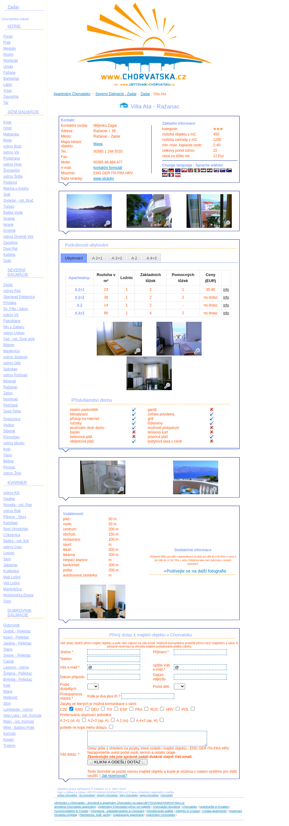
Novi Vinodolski (15, 529)
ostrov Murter (14, 443)
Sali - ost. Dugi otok (19, 339)
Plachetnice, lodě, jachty (95, 817)
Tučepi (8, 206)
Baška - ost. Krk (16, 541)
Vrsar (7, 90)
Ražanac (10, 387)
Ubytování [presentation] (74, 258)
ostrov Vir (10, 315)
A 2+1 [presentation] (97, 258)
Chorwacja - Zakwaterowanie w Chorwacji (117, 813)
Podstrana (11, 158)
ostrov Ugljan (13, 333)
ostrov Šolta (12, 176)
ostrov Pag (11, 291)
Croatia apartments (214, 813)
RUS (157, 709)
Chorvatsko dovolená (166, 809)
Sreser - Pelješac (17, 655)
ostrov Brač (12, 146)
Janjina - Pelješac (17, 643)
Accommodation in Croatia (71, 813)
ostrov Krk (11, 493)
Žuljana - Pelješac (17, 673)
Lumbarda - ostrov (18, 709)
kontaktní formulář (107, 168)
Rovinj (8, 54)
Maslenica (11, 351)
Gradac (9, 218)
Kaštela (9, 255)
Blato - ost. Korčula (18, 721)
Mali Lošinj (11, 577)
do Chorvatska (87, 797)
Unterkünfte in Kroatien (214, 809)
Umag (8, 66)
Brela (7, 140)
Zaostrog (10, 243)
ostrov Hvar (12, 164)
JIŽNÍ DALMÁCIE (23, 112)
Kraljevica (11, 571)
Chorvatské (167, 797)
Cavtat (8, 661)
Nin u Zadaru (13, 327)
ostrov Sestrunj (15, 357)
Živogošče (11, 170)
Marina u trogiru (16, 188)
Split (6, 194)
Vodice (8, 425)
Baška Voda (13, 212)
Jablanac (10, 565)
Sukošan (10, 369)
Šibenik (9, 431)
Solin (7, 261)
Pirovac (9, 467)
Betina (8, 461)
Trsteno (9, 746)
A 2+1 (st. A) (73, 721)
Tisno (7, 455)
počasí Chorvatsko (67, 797)
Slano (8, 649)
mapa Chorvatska (149, 797)
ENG (82, 709)
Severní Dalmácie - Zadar (116, 94)
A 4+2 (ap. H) (150, 721)
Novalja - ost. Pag (17, 505)
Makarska (11, 134)
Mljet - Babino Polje (18, 727)
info (226, 289)
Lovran (8, 553)
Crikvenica (11, 535)
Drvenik (9, 230)
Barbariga (11, 78)
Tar (5, 103)
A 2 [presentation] (134, 258)
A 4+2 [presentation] (151, 258)
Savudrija (10, 97)
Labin (7, 84)
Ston (7, 703)
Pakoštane (11, 321)
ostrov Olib (11, 363)
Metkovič (10, 697)
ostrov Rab (12, 511)
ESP (126, 709)
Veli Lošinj (11, 583)
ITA (112, 709)
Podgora (10, 182)
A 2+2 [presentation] (117, 258)
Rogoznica (11, 419)
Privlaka (9, 303)
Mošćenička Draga (18, 595)
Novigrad (10, 60)
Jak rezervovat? (113, 778)
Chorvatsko (189, 809)
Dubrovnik (11, 625)
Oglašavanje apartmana (128, 817)
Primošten (11, 437)
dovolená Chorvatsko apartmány (75, 809)
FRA (142, 709)
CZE (66, 709)
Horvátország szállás (159, 813)
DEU (98, 709)
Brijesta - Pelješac (17, 679)
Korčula (9, 733)
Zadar (13, 7)
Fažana (9, 72)
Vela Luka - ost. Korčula (22, 715)
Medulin (9, 48)
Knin (7, 449)
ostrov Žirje (12, 473)
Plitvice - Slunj (14, 517)
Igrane (8, 224)
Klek (6, 685)
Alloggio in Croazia (188, 813)
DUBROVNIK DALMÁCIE (20, 612)
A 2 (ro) (125, 721)
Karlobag (10, 523)
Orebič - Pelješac (17, 631)
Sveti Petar (12, 411)
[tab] (74, 258)
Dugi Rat (10, 249)
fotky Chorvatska (129, 797)
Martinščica (12, 589)
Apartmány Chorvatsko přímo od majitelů (124, 809)
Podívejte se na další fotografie (196, 571)
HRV (173, 709)
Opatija (9, 499)
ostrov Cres (12, 547)
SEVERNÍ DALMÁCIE (18, 272)
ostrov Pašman (15, 375)
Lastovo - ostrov (16, 667)
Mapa (97, 144)
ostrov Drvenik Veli (18, 236)
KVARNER (17, 482)
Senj (7, 559)
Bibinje (8, 345)
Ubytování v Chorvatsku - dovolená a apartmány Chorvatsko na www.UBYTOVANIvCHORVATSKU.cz (119, 805)
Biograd (9, 381)
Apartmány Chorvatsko (72, 94)
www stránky (103, 178)
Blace (7, 691)
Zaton (8, 393)
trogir (7, 122)
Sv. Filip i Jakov (15, 309)
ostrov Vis (11, 152)
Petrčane (10, 405)
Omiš (7, 128)
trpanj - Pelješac (16, 637)
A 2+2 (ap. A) (101, 721)
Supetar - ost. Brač (18, 200)
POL (188, 709)
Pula (7, 42)
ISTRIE (14, 26)
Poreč (8, 36)
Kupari (8, 740)
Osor (7, 601)
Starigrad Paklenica (19, 297)
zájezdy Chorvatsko (107, 797)
